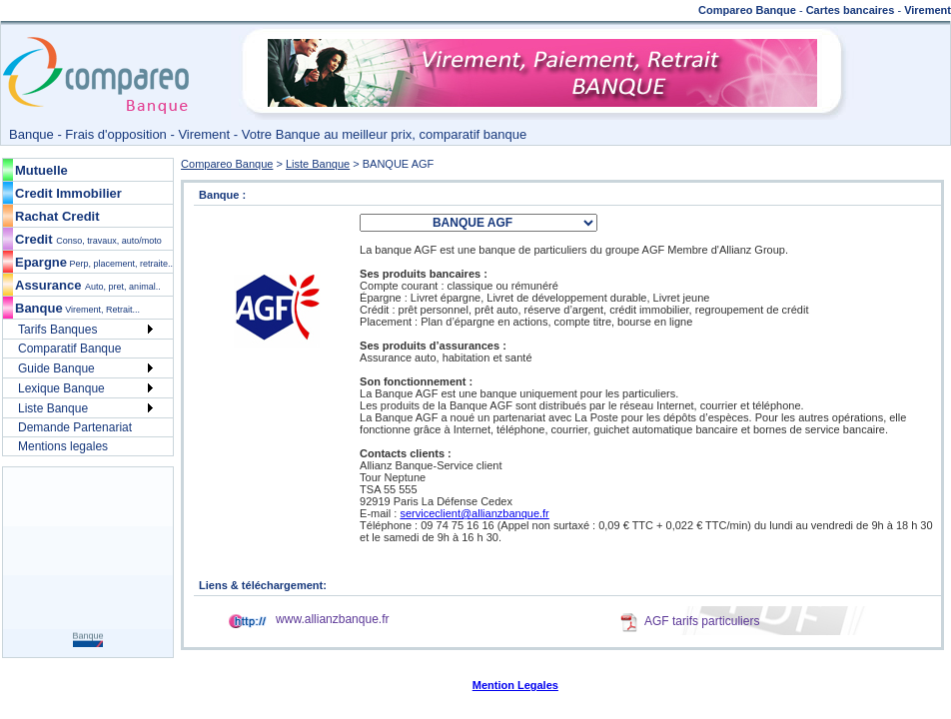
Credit (88, 239)
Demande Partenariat (75, 427)
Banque (77, 308)
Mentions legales (63, 446)
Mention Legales (515, 685)
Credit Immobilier (68, 193)
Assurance (88, 285)
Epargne (94, 262)
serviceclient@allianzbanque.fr (474, 513)
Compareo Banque (227, 164)
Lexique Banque (61, 388)
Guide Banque (56, 368)
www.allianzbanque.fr (332, 619)
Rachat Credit (57, 216)
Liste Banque (53, 408)
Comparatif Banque (69, 349)
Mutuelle (41, 170)
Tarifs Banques (57, 330)
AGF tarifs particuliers (701, 621)
